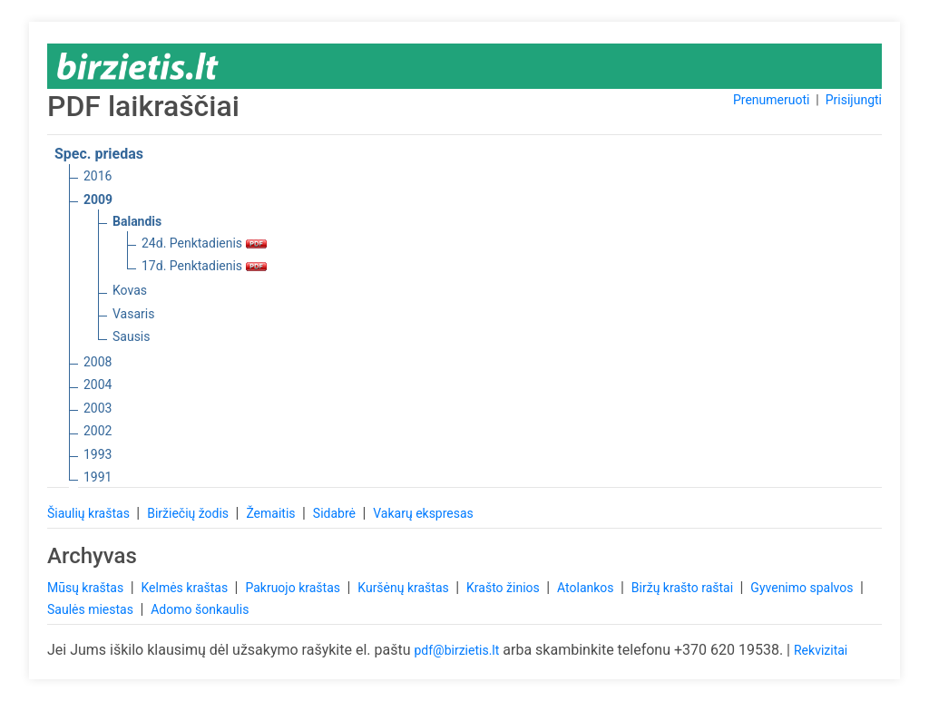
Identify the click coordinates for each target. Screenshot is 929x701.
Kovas (129, 290)
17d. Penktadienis (204, 265)
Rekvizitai (820, 650)
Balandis (136, 221)
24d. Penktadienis (204, 243)
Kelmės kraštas (185, 587)
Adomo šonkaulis (200, 609)
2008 (97, 362)
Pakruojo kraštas (294, 587)
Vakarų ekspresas (423, 513)
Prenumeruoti (771, 99)
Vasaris (133, 314)
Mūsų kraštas (87, 587)
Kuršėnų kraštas (404, 587)
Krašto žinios (504, 587)
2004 (97, 384)
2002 (97, 431)
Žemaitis (272, 513)
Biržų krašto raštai (684, 587)
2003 (97, 408)
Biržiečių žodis (189, 513)
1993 (97, 454)
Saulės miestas (91, 609)
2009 (97, 199)
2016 (97, 176)
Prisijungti (854, 99)
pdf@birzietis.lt (456, 650)
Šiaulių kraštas (89, 513)
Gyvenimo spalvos (803, 587)
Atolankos (587, 587)
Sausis (131, 336)
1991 (97, 477)
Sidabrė (336, 513)
